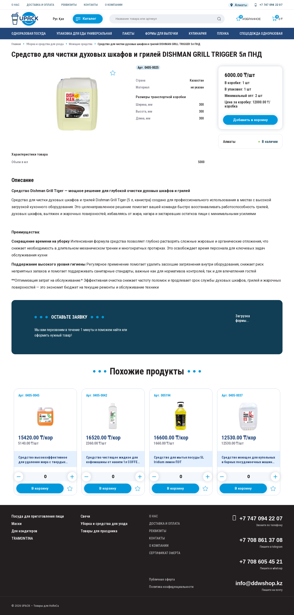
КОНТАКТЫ (91, 4)
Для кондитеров (24, 531)
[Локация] (238, 5)
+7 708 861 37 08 (261, 540)
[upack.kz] (25, 19)
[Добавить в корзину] (40, 488)
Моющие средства (80, 44)
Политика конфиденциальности (171, 587)
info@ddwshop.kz (259, 583)
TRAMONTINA (22, 538)
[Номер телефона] (268, 5)
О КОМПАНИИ (113, 4)
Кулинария (197, 33)
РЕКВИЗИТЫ (69, 4)
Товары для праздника (99, 531)
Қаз (61, 19)
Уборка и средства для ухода (45, 44)
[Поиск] (219, 18)
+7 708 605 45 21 (261, 561)
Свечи (85, 516)
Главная (16, 44)
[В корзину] (250, 120)
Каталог (86, 19)
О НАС (15, 4)
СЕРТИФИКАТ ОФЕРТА (164, 553)
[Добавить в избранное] (112, 72)
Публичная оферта (162, 579)
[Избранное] (248, 18)
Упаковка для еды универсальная (84, 33)
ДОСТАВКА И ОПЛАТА (40, 4)
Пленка (223, 33)
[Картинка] (77, 136)
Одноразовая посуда (28, 33)
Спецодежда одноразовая (261, 33)
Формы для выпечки (161, 33)
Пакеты (128, 33)
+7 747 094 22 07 (257, 518)
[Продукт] (45, 428)
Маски (16, 523)
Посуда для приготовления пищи (37, 516)
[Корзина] (277, 18)
